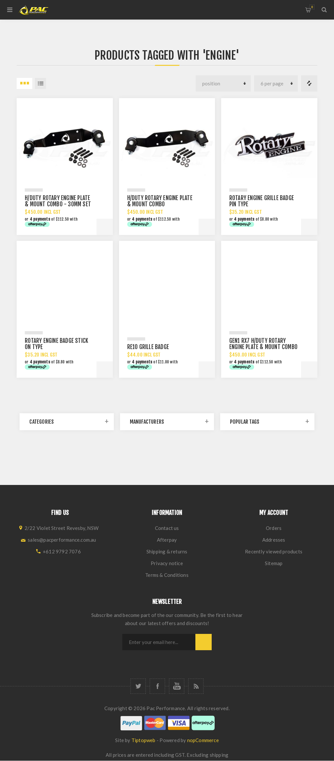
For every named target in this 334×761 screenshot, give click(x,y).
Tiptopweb (143, 740)
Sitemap (273, 563)
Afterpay (167, 540)
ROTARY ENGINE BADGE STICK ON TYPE (56, 343)
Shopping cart (312, 7)
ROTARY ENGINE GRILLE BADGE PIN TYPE (261, 201)
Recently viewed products (273, 551)
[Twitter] (138, 686)
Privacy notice (167, 563)
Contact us (167, 528)
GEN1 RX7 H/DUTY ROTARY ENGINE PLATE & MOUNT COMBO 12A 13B (263, 347)
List (40, 83)
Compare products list (309, 83)
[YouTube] (176, 686)
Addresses (273, 540)
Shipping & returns (167, 551)
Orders (273, 528)
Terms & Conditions (167, 575)
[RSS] (196, 686)
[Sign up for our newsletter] (158, 642)
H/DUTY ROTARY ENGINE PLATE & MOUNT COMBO (159, 201)
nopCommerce (203, 740)
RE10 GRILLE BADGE (148, 347)
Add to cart (105, 227)
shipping (219, 755)
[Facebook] (157, 686)
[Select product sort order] (223, 83)
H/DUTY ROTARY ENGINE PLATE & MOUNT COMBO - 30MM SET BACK (58, 204)
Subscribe (203, 642)
